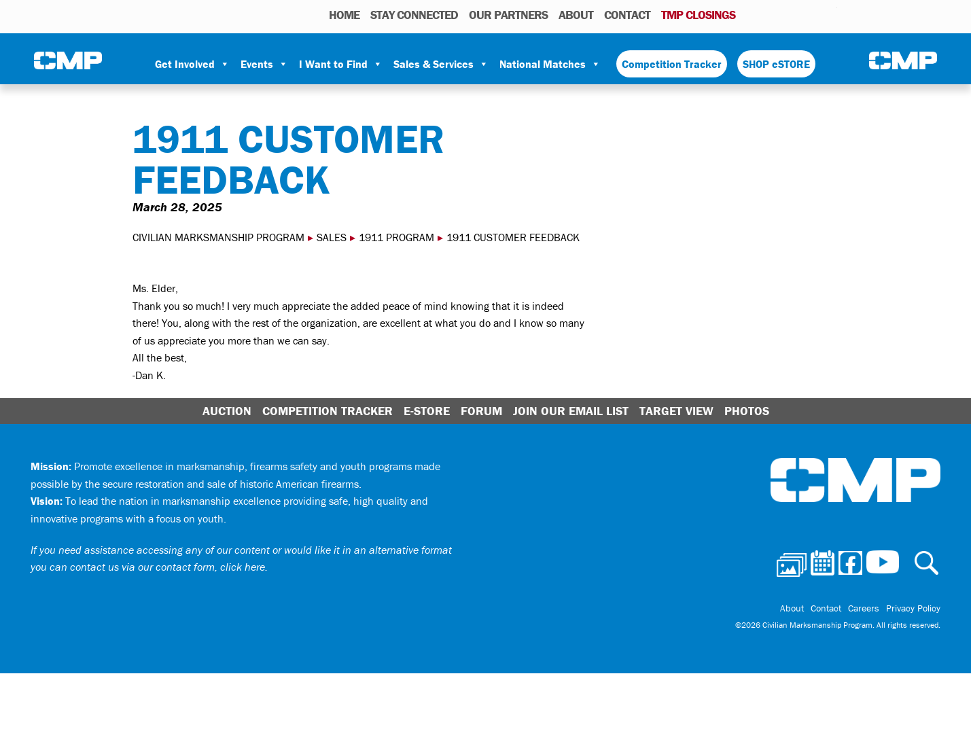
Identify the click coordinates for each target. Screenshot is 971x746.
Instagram (809, 14)
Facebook (791, 14)
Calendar (772, 14)
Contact (627, 14)
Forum (481, 411)
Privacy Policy (913, 608)
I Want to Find (341, 63)
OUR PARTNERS (508, 14)
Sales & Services (441, 63)
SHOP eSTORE (776, 64)
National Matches (550, 63)
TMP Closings (698, 14)
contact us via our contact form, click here (167, 566)
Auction (226, 411)
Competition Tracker (672, 64)
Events (264, 63)
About (576, 14)
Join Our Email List (571, 411)
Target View (676, 411)
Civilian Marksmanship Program (68, 62)
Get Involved (192, 63)
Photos (751, 14)
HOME (344, 14)
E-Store (427, 411)
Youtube (828, 14)
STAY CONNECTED (414, 14)
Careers (863, 608)
